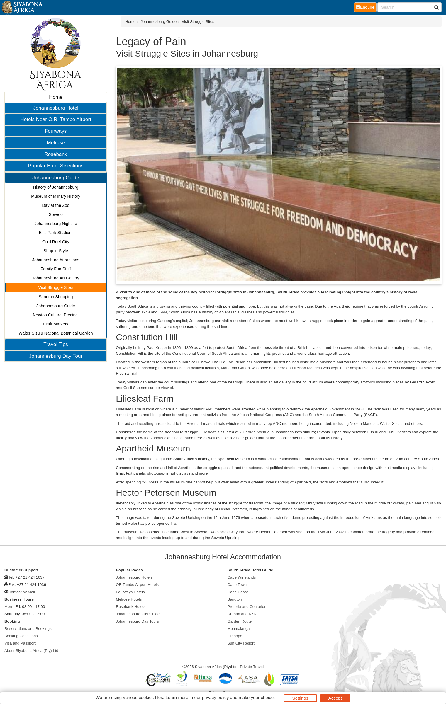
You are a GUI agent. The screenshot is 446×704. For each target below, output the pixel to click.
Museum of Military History (55, 196)
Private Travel (252, 666)
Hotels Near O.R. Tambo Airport (55, 119)
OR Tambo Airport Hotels (137, 584)
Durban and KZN (242, 614)
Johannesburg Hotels (134, 577)
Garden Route (240, 621)
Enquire (366, 7)
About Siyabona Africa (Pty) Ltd (31, 650)
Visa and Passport (20, 643)
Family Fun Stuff (55, 269)
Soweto (55, 214)
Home (55, 97)
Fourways (56, 131)
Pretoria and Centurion (247, 606)
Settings (300, 698)
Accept (335, 698)
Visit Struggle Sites (55, 287)
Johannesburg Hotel (55, 108)
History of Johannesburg (55, 187)
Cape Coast (238, 592)
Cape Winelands (242, 577)
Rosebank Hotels (130, 606)
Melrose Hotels (129, 599)
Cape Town (237, 584)
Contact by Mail (21, 592)
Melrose (56, 142)
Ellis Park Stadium (55, 232)
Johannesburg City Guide (138, 614)
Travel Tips (55, 344)
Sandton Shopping (56, 296)
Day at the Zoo (55, 205)
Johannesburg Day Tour (55, 356)
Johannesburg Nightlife (55, 223)
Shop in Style (55, 250)
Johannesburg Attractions (55, 260)
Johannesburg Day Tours (137, 621)
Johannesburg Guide (55, 177)
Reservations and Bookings (28, 628)
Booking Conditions (21, 636)
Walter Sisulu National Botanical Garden (56, 333)
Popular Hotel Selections (56, 165)
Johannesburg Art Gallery (55, 278)
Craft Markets (55, 324)
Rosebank (55, 154)
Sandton (235, 599)
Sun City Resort (241, 643)
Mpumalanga (239, 628)
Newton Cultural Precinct (56, 315)
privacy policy (215, 697)
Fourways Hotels (130, 592)
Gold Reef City (55, 241)
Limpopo (235, 636)
